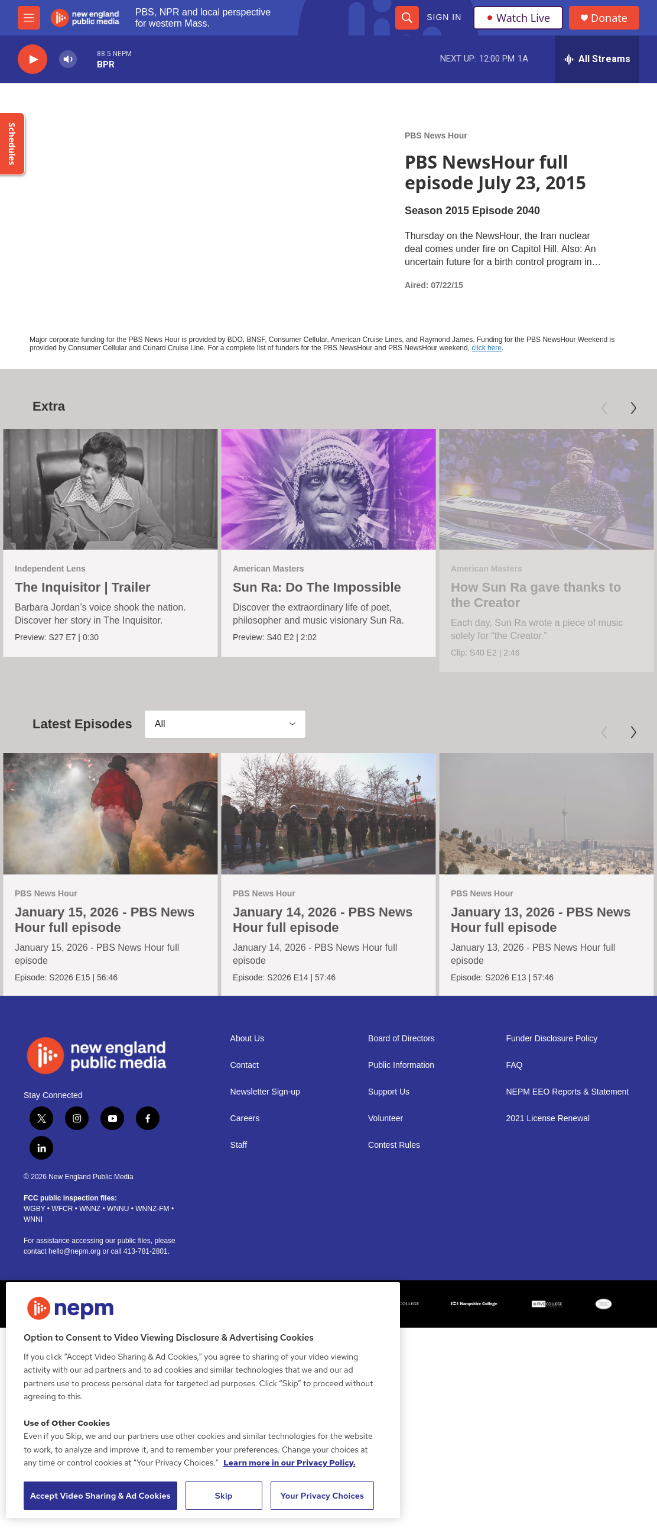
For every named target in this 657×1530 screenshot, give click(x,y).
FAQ (514, 1119)
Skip (224, 1495)
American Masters (263, 568)
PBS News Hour (436, 135)
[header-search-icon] (407, 18)
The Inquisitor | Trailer (83, 587)
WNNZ (89, 1263)
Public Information (401, 1119)
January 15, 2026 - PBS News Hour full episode (105, 943)
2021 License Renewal (548, 1173)
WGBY (34, 1263)
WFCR (62, 1263)
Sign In (444, 17)
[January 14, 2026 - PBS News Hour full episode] (327, 836)
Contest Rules (394, 1199)
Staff (239, 1199)
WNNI (33, 1274)
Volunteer (385, 1173)
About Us (247, 1093)
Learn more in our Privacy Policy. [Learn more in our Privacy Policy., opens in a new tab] (289, 1462)
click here (486, 348)
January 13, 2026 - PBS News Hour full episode (539, 943)
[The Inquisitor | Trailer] (110, 489)
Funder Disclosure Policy (552, 1093)
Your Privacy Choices (322, 1495)
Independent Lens (50, 568)
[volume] (68, 59)
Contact (244, 1119)
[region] (203, 1400)
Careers (245, 1173)
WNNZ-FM (152, 1263)
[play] (32, 59)
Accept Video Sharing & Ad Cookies (100, 1495)
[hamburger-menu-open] (29, 18)
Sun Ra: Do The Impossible (311, 587)
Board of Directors (401, 1093)
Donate (609, 18)
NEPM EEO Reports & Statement (567, 1146)
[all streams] (597, 59)
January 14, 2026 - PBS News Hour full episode (322, 943)
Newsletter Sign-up (265, 1146)
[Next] (633, 408)
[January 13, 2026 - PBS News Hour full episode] (545, 836)
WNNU (118, 1263)
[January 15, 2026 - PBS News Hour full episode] (110, 836)
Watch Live (518, 18)
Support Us (388, 1146)
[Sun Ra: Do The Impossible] (323, 489)
